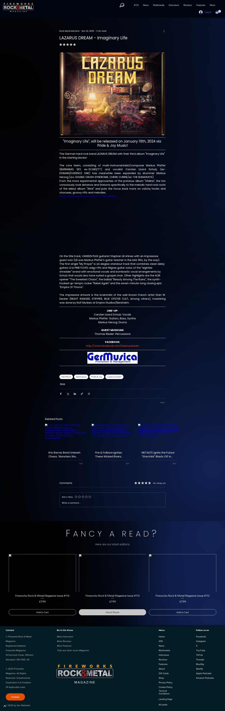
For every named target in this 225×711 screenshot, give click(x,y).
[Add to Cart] (42, 612)
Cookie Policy (165, 687)
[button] (122, 5)
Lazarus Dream (114, 376)
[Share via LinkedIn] (74, 393)
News (62, 383)
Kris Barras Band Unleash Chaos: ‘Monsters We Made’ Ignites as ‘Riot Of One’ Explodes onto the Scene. (64, 454)
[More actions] (164, 31)
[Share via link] (82, 393)
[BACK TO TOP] (12, 706)
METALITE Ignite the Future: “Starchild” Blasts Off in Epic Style (158, 454)
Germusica (81, 376)
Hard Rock (66, 376)
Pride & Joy (96, 376)
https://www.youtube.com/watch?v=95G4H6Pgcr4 (88, 196)
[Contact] (15, 697)
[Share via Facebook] (60, 393)
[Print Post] (89, 393)
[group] (112, 584)
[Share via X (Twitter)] (67, 393)
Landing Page (165, 699)
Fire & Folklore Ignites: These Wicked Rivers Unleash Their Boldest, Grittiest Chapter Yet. (109, 454)
